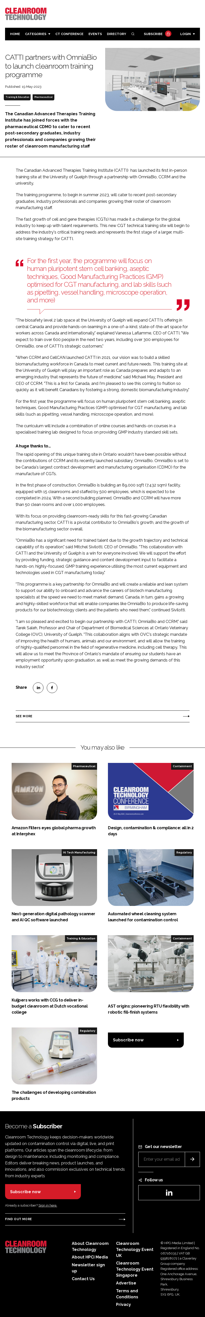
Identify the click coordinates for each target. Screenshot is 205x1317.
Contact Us (83, 1278)
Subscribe (157, 34)
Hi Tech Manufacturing (79, 852)
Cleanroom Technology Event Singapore (134, 1269)
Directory (116, 34)
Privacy (123, 1304)
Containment (182, 766)
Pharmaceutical (43, 97)
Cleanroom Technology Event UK (134, 1249)
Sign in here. (47, 1205)
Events (95, 34)
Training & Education (17, 97)
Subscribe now (128, 1040)
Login (185, 34)
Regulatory (184, 852)
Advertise (126, 1283)
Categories (35, 34)
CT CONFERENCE (69, 34)
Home (15, 34)
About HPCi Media (90, 1257)
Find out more (18, 1219)
